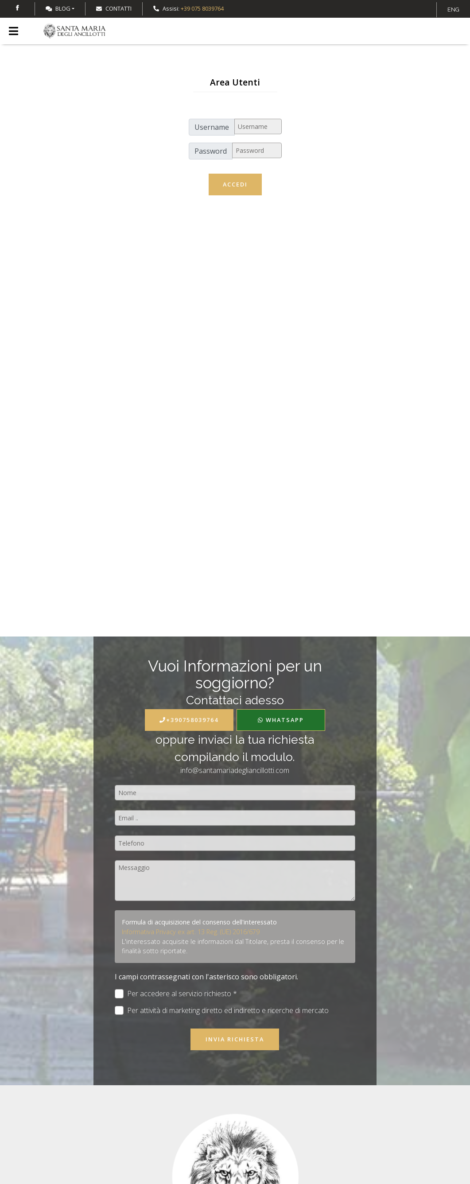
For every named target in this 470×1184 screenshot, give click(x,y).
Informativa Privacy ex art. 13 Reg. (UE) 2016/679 (191, 932)
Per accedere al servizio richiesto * (176, 993)
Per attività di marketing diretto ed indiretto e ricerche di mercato (222, 1010)
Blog (58, 8)
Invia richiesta (235, 1039)
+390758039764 (188, 720)
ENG (453, 9)
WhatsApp (281, 720)
